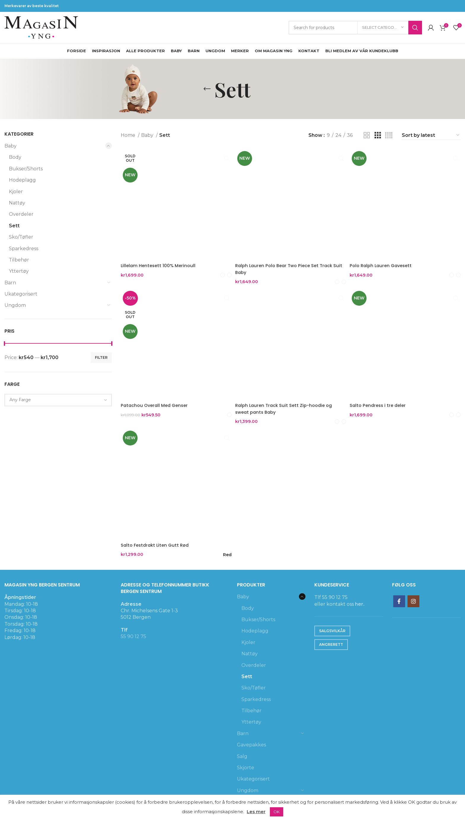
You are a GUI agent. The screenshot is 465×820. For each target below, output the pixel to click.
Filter (101, 357)
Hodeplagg (22, 180)
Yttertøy (19, 271)
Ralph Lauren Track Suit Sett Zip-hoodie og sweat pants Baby (288, 405)
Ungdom (15, 305)
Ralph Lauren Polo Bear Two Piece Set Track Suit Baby (289, 265)
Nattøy (17, 203)
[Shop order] (431, 135)
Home (128, 135)
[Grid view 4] (388, 135)
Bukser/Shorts (26, 169)
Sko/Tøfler (21, 237)
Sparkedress (23, 248)
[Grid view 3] (378, 135)
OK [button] (276, 811)
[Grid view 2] (367, 135)
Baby (10, 146)
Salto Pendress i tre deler (383, 401)
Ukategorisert (20, 294)
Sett (14, 226)
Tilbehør (19, 260)
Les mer (256, 811)
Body (15, 157)
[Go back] (207, 89)
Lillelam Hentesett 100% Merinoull (160, 262)
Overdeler (21, 214)
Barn (10, 283)
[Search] (355, 27)
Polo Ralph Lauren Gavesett (386, 262)
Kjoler (16, 191)
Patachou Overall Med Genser (156, 401)
